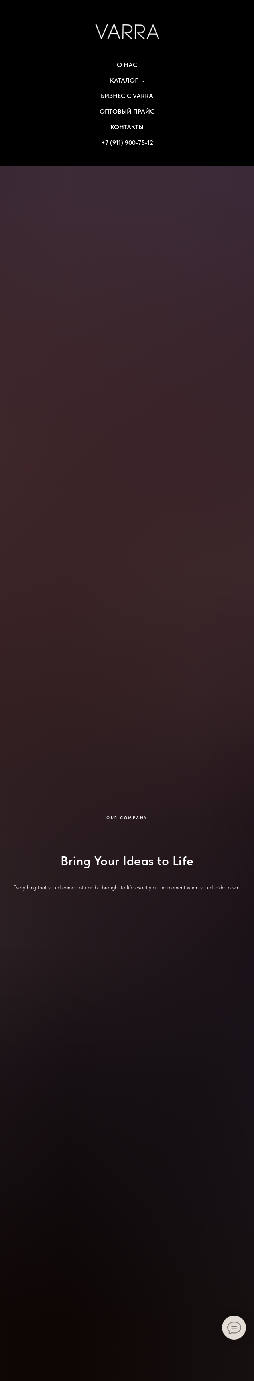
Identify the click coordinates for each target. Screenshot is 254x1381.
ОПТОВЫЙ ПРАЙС (127, 111)
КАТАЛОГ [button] (125, 80)
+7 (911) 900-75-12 (127, 142)
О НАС (127, 65)
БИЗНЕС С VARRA (127, 96)
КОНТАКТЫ (127, 127)
